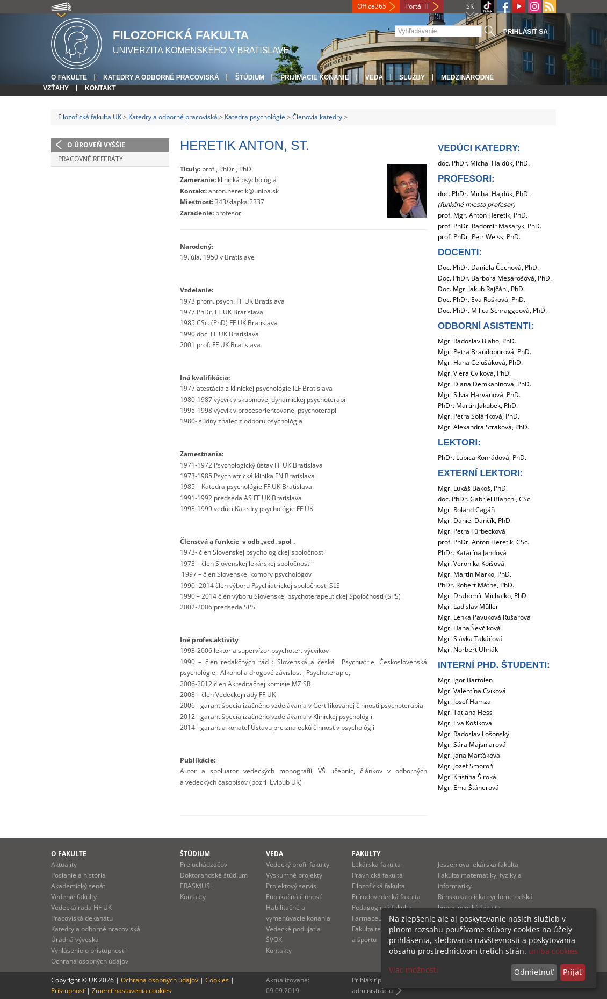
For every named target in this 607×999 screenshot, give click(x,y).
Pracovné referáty (90, 158)
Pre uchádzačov (203, 864)
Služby (412, 77)
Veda (374, 77)
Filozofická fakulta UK (89, 116)
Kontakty (193, 896)
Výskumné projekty (294, 875)
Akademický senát (78, 885)
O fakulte (69, 77)
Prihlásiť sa (525, 31)
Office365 (371, 6)
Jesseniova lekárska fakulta (478, 864)
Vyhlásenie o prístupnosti (88, 950)
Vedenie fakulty (74, 896)
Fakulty (366, 853)
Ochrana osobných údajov (89, 961)
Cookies (217, 979)
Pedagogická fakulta (382, 907)
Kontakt (100, 88)
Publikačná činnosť (293, 896)
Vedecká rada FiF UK (81, 907)
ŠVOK (274, 939)
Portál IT (417, 6)
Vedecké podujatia (293, 928)
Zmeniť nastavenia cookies (131, 990)
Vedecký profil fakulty (297, 864)
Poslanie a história (78, 875)
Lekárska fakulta (376, 864)
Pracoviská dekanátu (82, 918)
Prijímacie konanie (314, 77)
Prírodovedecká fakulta (386, 896)
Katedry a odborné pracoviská (161, 77)
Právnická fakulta (377, 875)
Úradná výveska (75, 939)
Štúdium (250, 77)
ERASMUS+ (197, 885)
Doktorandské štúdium (214, 875)
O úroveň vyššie (96, 144)
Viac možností (413, 970)
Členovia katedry (317, 116)
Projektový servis (291, 885)
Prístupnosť (68, 990)
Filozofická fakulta (378, 885)
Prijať (572, 972)
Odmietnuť (533, 972)
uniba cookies (553, 951)
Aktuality (64, 864)
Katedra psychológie (255, 116)
